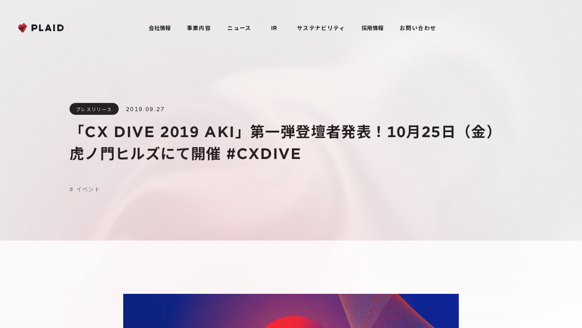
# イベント (85, 189)
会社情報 (160, 27)
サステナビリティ (321, 27)
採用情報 (372, 27)
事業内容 (199, 27)
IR (274, 27)
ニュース (239, 27)
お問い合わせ (418, 27)
